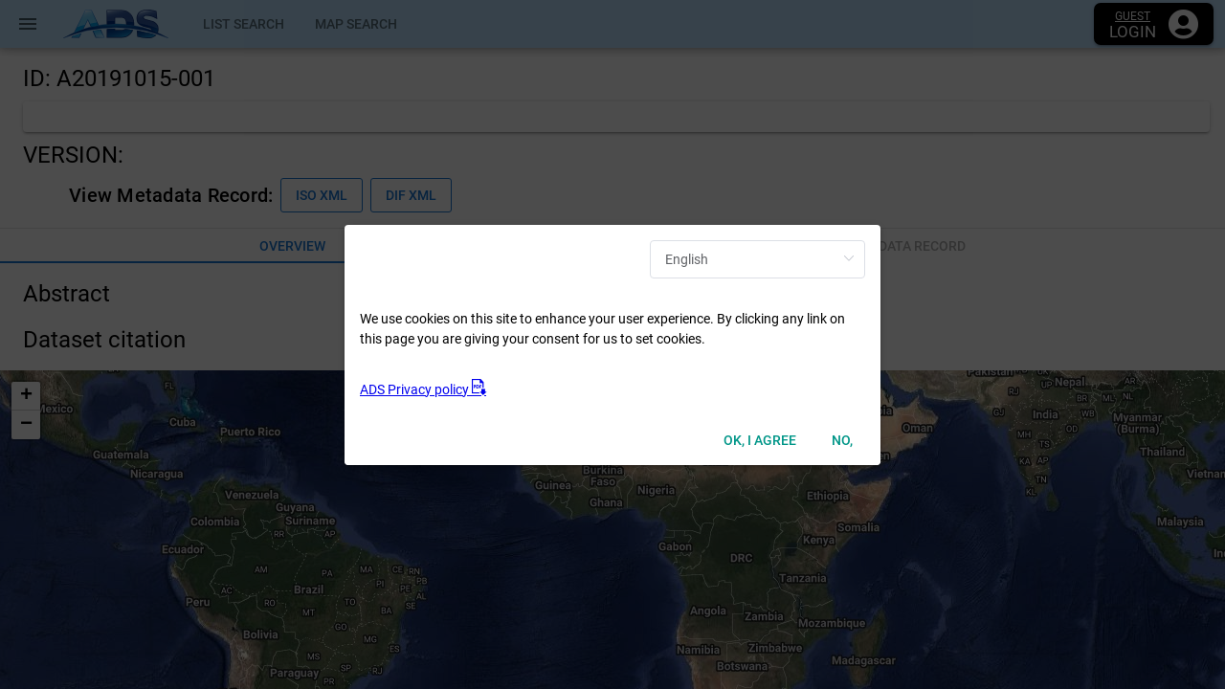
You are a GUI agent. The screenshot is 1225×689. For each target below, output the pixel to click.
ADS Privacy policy (423, 389)
